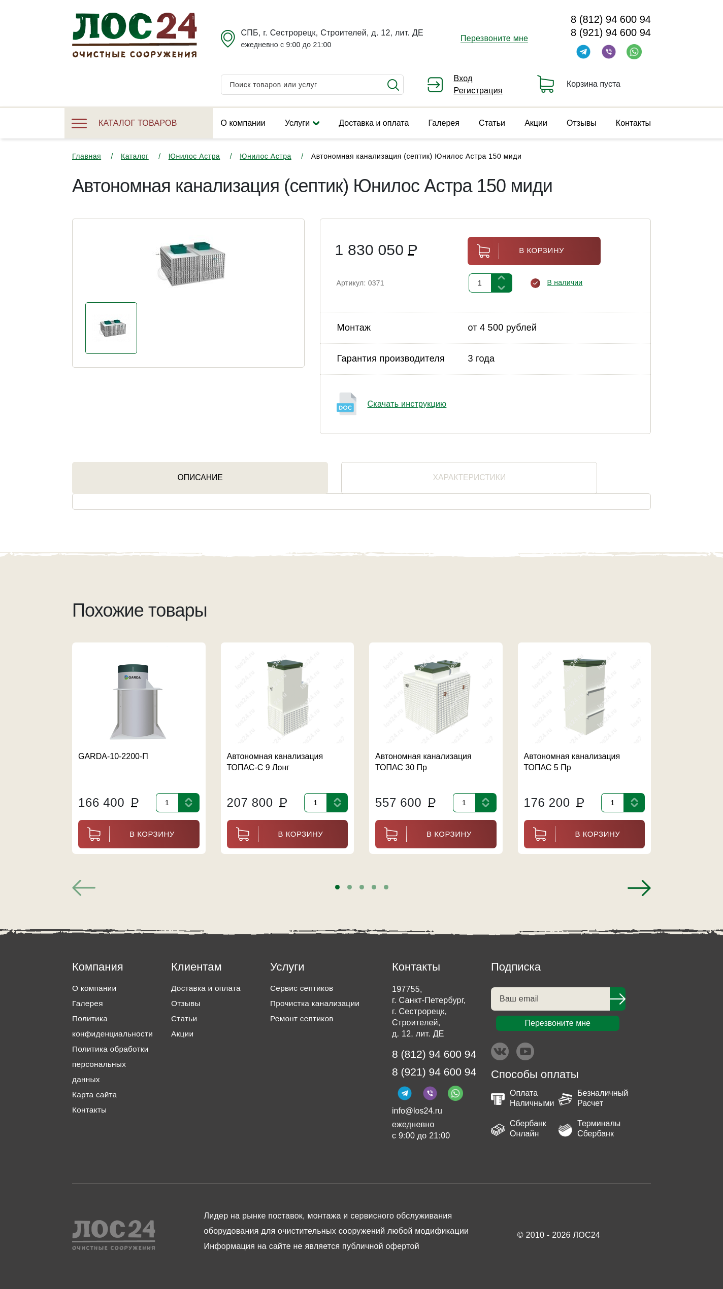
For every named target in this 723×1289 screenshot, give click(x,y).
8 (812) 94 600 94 (611, 19)
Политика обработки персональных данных (112, 1064)
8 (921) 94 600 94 (611, 32)
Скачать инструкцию (407, 404)
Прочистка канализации (316, 1003)
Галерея (444, 123)
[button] (337, 887)
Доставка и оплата (374, 123)
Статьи (492, 123)
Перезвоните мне (494, 38)
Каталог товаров (124, 123)
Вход (463, 78)
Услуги (297, 123)
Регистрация (478, 90)
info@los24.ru (417, 1112)
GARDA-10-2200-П (113, 756)
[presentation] (83, 888)
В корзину (516, 251)
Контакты (633, 123)
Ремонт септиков (303, 1018)
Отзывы (582, 123)
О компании (243, 123)
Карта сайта (95, 1094)
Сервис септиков (303, 988)
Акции (535, 123)
